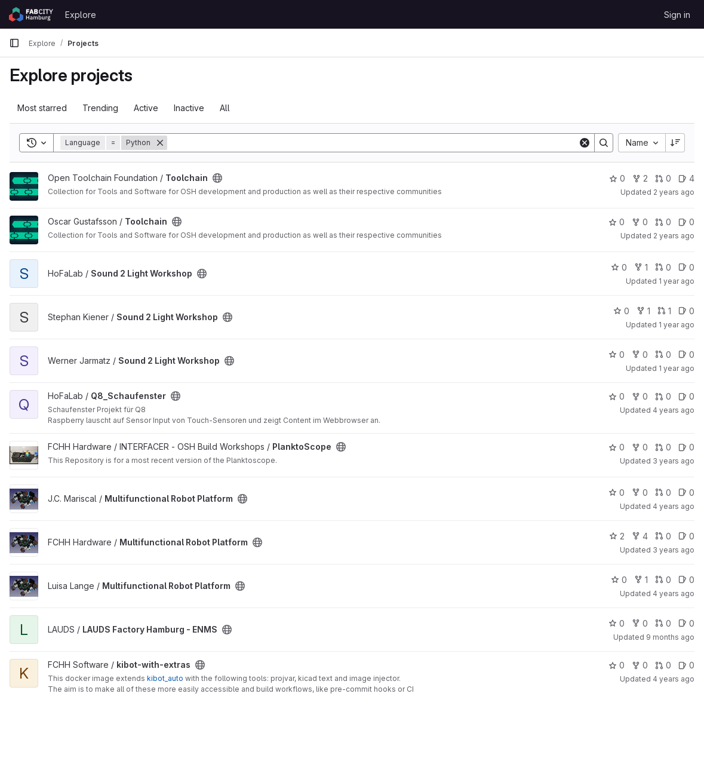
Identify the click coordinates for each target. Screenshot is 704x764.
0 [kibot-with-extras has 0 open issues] (686, 665)
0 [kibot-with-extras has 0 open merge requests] (663, 665)
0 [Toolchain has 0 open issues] (686, 222)
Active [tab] (146, 108)
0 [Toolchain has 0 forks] (640, 222)
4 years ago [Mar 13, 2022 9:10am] (673, 678)
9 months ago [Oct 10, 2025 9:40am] (670, 637)
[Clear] (584, 143)
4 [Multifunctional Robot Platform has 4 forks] (640, 536)
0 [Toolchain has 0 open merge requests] (663, 178)
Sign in (677, 15)
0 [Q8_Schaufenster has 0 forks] (640, 396)
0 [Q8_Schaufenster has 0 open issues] (686, 396)
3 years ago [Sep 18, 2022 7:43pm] (673, 549)
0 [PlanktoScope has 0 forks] (640, 447)
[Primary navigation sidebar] (14, 43)
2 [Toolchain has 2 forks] (640, 178)
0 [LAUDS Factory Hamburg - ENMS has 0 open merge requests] (663, 623)
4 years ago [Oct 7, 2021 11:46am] (673, 506)
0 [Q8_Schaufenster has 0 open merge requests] (663, 396)
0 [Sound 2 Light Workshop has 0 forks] (640, 354)
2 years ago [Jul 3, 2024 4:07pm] (673, 192)
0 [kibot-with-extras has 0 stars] (616, 665)
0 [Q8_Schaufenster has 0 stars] (616, 396)
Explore (80, 15)
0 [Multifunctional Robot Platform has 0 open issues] (686, 492)
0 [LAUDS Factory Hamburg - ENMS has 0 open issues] (686, 623)
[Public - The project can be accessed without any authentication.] (217, 178)
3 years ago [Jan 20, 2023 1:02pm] (673, 460)
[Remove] (160, 143)
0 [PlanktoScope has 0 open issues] (686, 447)
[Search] (373, 143)
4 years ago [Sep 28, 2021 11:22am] (673, 410)
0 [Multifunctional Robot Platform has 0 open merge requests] (663, 492)
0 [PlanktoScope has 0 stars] (616, 447)
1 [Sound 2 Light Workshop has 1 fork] (641, 267)
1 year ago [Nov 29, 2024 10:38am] (676, 368)
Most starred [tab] (42, 108)
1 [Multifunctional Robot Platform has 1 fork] (641, 580)
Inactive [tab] (189, 108)
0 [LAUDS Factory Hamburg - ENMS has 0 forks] (640, 623)
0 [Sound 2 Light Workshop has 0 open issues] (686, 267)
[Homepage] (31, 14)
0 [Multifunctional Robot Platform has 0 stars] (616, 492)
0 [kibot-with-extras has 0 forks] (640, 665)
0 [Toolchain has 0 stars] (617, 178)
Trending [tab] (100, 108)
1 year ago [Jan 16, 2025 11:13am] (676, 281)
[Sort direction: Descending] (675, 142)
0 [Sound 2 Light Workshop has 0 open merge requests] (663, 267)
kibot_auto (165, 678)
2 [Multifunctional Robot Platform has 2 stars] (617, 536)
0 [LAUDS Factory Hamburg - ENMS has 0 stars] (616, 623)
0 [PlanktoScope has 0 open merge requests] (663, 447)
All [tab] (225, 108)
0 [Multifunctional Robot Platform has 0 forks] (640, 492)
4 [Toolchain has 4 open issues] (686, 178)
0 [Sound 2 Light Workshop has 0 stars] (619, 267)
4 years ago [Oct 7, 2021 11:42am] (673, 593)
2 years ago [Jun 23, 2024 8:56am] (673, 235)
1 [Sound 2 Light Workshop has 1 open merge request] (664, 311)
